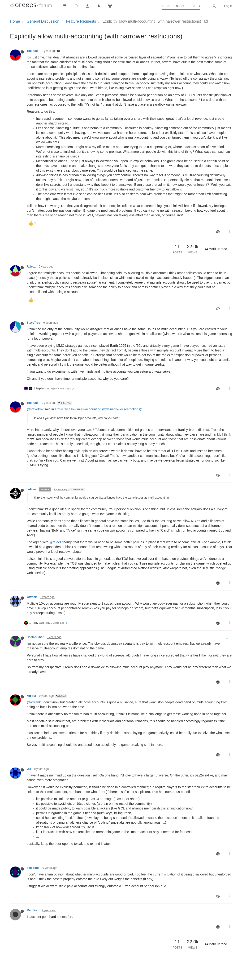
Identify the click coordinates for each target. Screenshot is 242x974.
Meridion (33, 910)
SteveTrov (33, 322)
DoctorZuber (35, 637)
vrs (29, 769)
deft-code (33, 868)
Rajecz (31, 266)
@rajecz (55, 542)
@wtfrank (61, 696)
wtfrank (32, 597)
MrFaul (31, 695)
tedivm (31, 489)
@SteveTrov (64, 403)
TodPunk (33, 51)
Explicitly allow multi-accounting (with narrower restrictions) (98, 409)
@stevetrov (35, 409)
